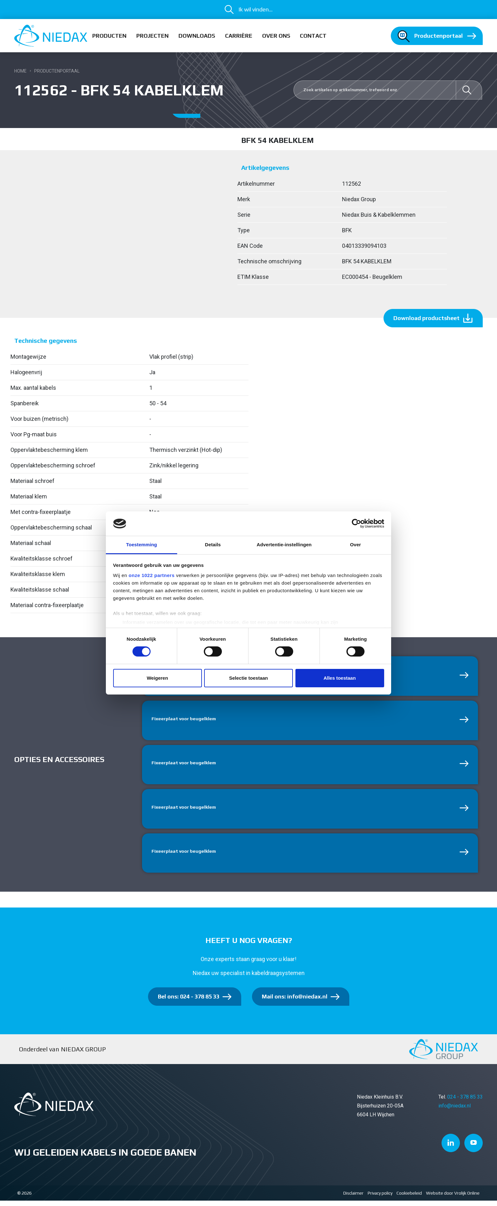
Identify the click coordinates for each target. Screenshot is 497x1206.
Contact (313, 35)
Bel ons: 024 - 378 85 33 (188, 1001)
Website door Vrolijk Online (453, 1198)
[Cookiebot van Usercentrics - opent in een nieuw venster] (356, 523)
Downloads (196, 35)
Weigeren (157, 678)
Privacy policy (380, 1198)
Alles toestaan (340, 678)
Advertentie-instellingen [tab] (284, 544)
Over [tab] (355, 544)
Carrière (238, 35)
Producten (109, 35)
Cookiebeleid (409, 1198)
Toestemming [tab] (141, 544)
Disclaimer (353, 1198)
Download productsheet (426, 318)
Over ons (276, 35)
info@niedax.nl (454, 1111)
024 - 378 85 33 (465, 1102)
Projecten (152, 35)
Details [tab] (213, 544)
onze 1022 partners (152, 575)
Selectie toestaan (248, 678)
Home (20, 71)
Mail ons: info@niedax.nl (294, 1001)
